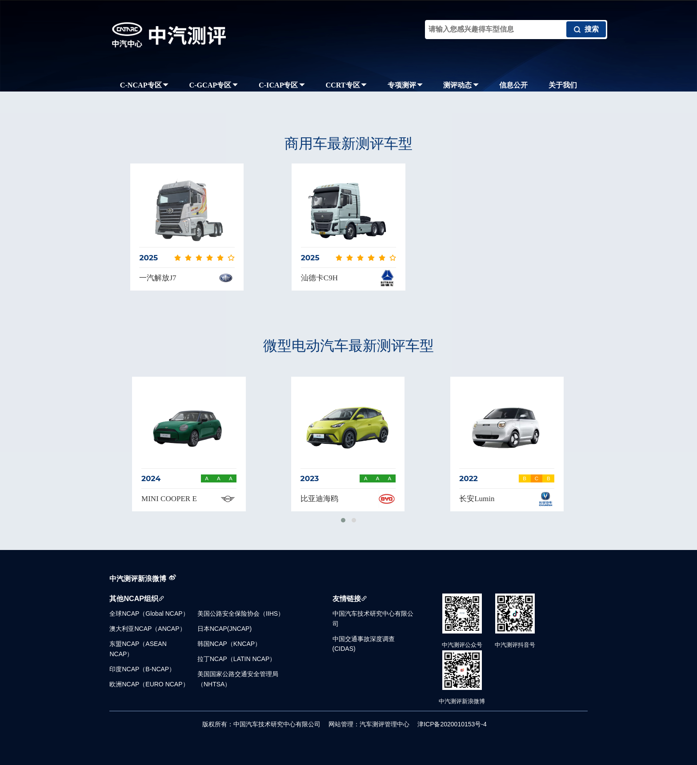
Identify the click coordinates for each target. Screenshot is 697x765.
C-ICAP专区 (282, 85)
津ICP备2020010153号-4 (452, 724)
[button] (343, 520)
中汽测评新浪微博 (137, 578)
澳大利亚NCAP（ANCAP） (147, 628)
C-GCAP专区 (213, 85)
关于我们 (563, 85)
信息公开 (513, 85)
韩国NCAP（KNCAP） (229, 643)
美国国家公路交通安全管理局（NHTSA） (237, 678)
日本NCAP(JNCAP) (224, 628)
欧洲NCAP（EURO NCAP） (148, 684)
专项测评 (405, 85)
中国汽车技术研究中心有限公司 (372, 618)
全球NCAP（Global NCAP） (148, 613)
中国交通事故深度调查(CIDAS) (363, 643)
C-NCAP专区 (144, 85)
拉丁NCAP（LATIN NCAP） (236, 658)
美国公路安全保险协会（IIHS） (240, 613)
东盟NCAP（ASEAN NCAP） (137, 648)
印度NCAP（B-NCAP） (142, 669)
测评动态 (460, 85)
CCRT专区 (345, 85)
